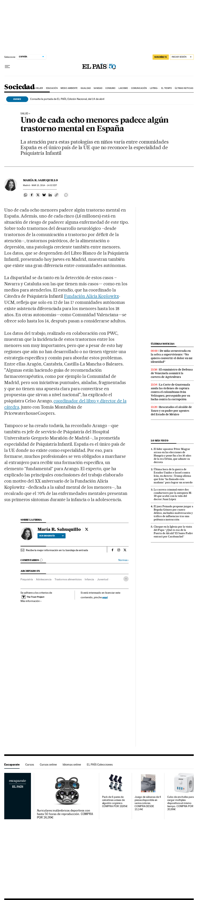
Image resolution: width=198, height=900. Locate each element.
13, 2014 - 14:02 (44, 185)
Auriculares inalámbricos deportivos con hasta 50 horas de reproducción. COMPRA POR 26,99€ (65, 814)
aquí (105, 597)
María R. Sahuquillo (40, 180)
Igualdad (86, 88)
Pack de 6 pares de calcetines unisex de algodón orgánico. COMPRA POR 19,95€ (115, 801)
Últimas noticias (184, 88)
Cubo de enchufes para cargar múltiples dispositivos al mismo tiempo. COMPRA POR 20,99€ (180, 803)
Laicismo (123, 88)
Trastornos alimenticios (68, 579)
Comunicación (139, 88)
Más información (31, 601)
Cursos (29, 764)
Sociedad (19, 87)
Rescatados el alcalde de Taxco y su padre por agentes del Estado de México (171, 410)
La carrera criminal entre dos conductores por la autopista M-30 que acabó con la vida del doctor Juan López (173, 494)
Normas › (123, 560)
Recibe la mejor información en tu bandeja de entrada (57, 550)
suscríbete (160, 57)
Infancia (89, 579)
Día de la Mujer (34, 88)
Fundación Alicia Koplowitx (91, 296)
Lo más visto (159, 440)
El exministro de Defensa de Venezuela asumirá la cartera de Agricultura (172, 373)
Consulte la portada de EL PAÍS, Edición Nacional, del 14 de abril (67, 98)
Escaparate (12, 764)
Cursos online (48, 764)
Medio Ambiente (69, 88)
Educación (52, 88)
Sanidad (98, 88)
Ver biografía (51, 535)
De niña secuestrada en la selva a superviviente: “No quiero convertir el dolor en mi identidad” (171, 356)
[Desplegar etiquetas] (126, 578)
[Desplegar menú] (7, 67)
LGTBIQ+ (154, 88)
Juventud (102, 579)
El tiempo (166, 88)
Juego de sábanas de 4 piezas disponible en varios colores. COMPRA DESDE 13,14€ (148, 803)
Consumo (110, 88)
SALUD (24, 113)
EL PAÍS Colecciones (100, 764)
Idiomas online (72, 764)
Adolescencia (43, 579)
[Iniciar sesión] (182, 57)
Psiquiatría (26, 579)
